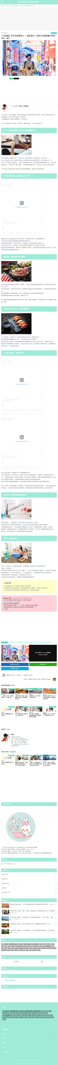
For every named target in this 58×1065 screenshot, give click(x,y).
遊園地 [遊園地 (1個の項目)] (12, 950)
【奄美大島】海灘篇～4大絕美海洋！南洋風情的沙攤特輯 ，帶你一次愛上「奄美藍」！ (27, 918)
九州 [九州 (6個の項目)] (41, 944)
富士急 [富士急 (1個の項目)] (40, 946)
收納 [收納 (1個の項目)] (2, 948)
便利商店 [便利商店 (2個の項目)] (48, 944)
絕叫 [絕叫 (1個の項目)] (48, 948)
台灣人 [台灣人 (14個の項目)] (28, 946)
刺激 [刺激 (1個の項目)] (6, 946)
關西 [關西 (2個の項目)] (30, 950)
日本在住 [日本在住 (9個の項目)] (21, 948)
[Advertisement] (29, 18)
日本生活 (16, 642)
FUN (4, 888)
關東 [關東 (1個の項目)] (27, 950)
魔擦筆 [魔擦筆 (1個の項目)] (38, 950)
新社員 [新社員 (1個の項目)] (9, 948)
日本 (10, 642)
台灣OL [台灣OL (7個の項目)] (12, 946)
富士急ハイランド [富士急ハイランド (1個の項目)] (47, 946)
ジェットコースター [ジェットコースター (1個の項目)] (13, 944)
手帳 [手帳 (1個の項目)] (53, 946)
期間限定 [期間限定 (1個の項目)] (34, 948)
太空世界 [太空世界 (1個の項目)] (36, 946)
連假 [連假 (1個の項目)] (8, 950)
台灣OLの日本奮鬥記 (10, 980)
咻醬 (12, 734)
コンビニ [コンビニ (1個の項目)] (6, 944)
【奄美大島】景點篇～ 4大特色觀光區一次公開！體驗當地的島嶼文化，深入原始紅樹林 (28, 931)
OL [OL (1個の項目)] (2, 944)
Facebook (6, 602)
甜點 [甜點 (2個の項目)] (39, 948)
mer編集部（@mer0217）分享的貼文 (11, 410)
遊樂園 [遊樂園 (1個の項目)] (16, 950)
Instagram (14, 602)
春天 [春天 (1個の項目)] (30, 948)
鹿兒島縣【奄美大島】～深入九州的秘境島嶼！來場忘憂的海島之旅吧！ (28, 905)
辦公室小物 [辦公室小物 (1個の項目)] (4, 950)
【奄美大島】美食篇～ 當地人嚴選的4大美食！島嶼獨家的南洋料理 (27, 924)
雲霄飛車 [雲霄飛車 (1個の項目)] (34, 950)
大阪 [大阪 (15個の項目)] (32, 946)
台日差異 (33, 642)
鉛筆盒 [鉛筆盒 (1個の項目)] (20, 950)
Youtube (18, 605)
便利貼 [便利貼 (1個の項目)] (52, 944)
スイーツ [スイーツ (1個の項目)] (20, 944)
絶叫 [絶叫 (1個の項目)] (51, 948)
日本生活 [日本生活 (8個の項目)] (26, 948)
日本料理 (43, 642)
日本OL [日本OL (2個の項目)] (16, 948)
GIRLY (5, 874)
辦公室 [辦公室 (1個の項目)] (54, 948)
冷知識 (49, 642)
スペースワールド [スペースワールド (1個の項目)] (27, 944)
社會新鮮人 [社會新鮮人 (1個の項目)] (43, 948)
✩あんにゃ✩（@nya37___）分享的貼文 (12, 233)
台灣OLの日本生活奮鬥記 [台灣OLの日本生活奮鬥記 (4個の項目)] (21, 946)
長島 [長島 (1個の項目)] (24, 950)
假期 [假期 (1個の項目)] (2, 946)
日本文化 (27, 642)
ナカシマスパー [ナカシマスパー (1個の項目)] (35, 944)
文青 (38, 642)
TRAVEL (5, 883)
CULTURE (5, 642)
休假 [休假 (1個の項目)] (44, 944)
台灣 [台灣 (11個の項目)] (9, 946)
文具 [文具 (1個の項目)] (6, 948)
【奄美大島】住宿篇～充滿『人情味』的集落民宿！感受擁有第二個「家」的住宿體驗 (28, 912)
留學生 (21, 642)
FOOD (5, 879)
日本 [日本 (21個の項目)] (13, 948)
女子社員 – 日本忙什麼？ (28, 1063)
